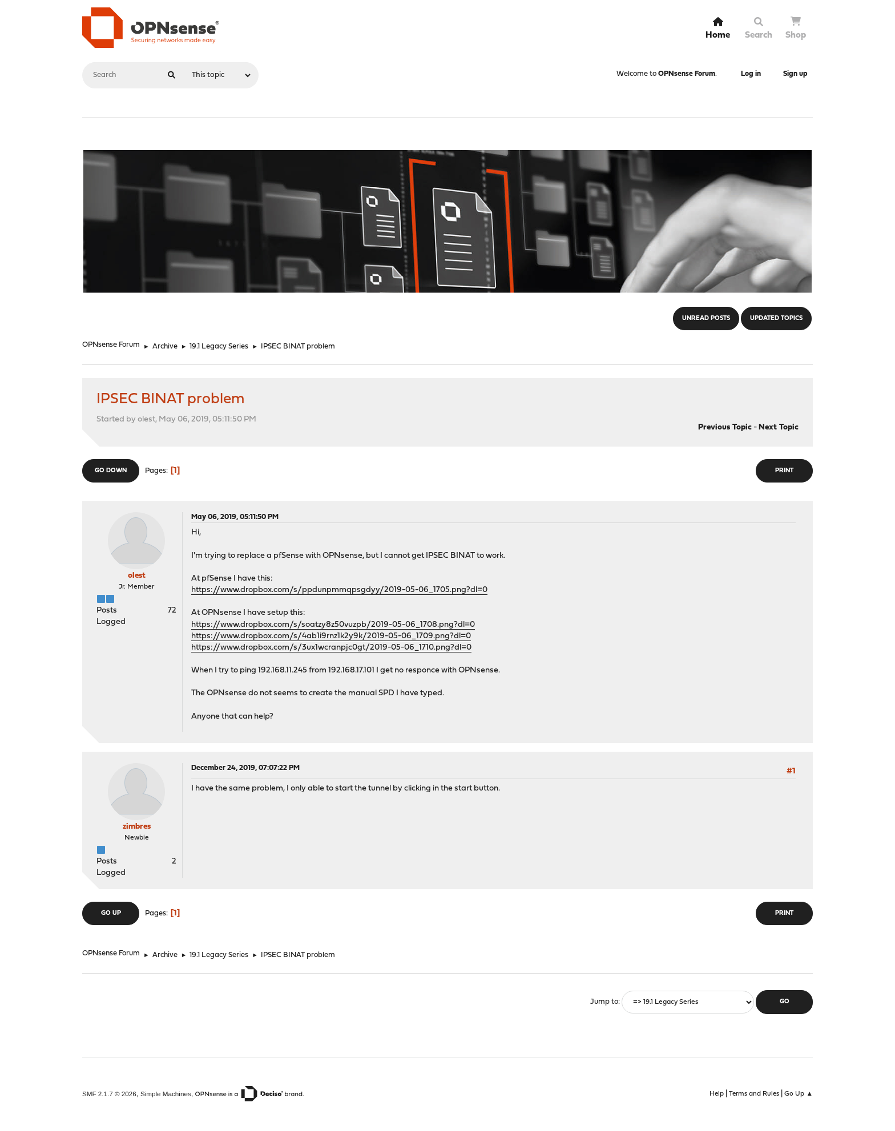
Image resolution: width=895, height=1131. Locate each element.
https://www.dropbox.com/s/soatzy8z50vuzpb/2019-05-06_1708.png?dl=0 (333, 625)
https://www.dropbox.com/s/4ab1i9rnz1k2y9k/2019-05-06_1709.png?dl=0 (331, 636)
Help (716, 1094)
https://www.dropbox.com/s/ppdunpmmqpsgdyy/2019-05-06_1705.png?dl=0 (339, 590)
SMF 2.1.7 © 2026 (109, 1093)
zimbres (137, 826)
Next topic (779, 427)
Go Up (111, 913)
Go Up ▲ (798, 1094)
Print (784, 471)
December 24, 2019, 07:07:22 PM (245, 768)
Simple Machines (165, 1093)
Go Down (111, 471)
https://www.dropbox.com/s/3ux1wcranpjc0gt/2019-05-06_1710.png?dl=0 (331, 647)
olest (137, 575)
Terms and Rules (754, 1094)
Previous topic (725, 427)
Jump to (604, 1002)
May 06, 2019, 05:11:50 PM (235, 517)
